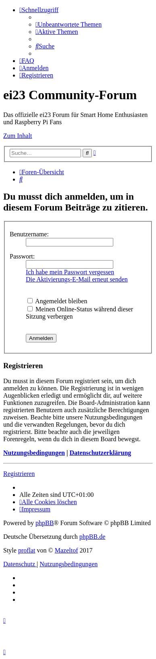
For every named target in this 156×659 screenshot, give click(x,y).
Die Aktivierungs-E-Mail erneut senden (77, 279)
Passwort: (22, 256)
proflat (26, 550)
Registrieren (19, 473)
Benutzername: (29, 234)
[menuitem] (68, 24)
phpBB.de (92, 536)
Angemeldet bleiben (57, 301)
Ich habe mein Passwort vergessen (70, 272)
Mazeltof (66, 550)
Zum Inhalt (17, 135)
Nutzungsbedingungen (34, 452)
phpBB (44, 522)
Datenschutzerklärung (100, 452)
